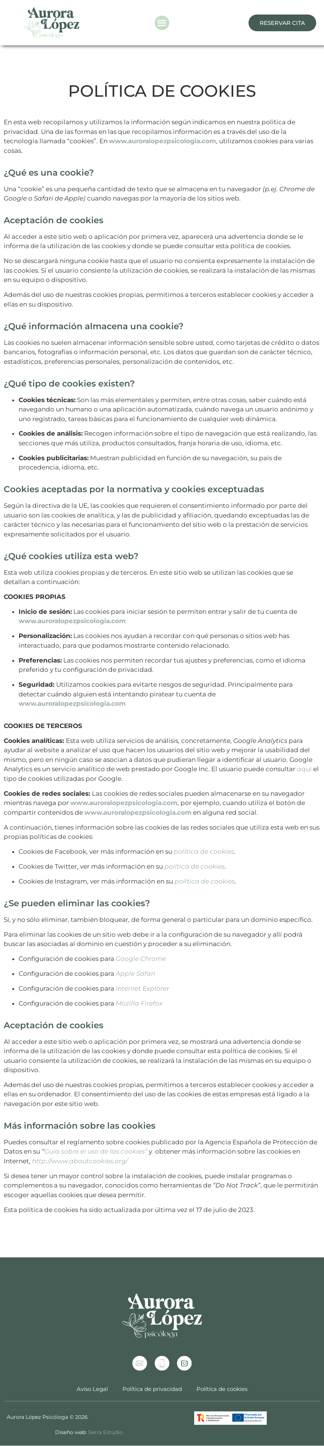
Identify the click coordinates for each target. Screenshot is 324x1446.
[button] (162, 23)
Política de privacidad (152, 1388)
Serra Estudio (105, 1432)
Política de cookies (222, 1388)
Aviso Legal (92, 1388)
